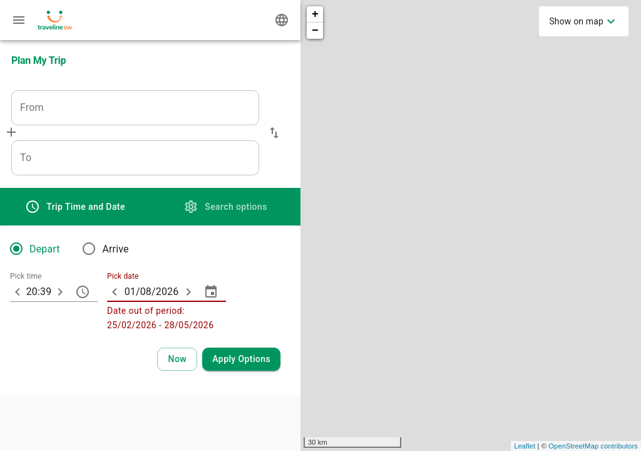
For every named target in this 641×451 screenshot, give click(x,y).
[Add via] (11, 132)
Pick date (122, 277)
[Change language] (282, 20)
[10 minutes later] (60, 291)
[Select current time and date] (177, 359)
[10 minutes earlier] (17, 291)
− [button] (315, 30)
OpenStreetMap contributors (593, 446)
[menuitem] (583, 21)
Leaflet (524, 446)
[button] (274, 133)
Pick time (26, 277)
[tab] (75, 207)
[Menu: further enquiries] (19, 20)
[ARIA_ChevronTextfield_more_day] (188, 291)
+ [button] (315, 14)
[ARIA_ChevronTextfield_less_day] (114, 291)
